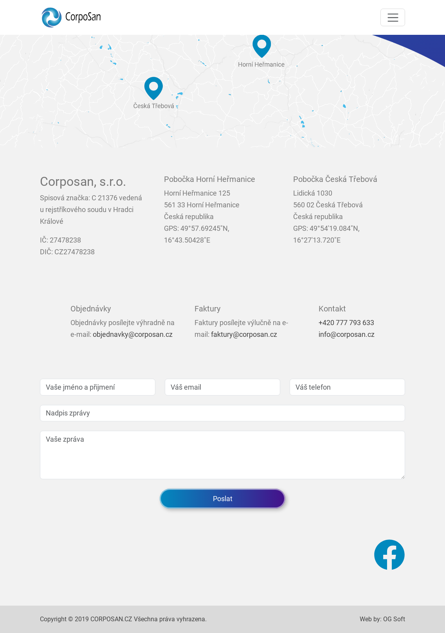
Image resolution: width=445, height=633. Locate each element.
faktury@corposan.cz (244, 334)
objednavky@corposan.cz (133, 334)
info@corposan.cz (347, 334)
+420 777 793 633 (346, 322)
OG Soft (394, 619)
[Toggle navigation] (392, 17)
